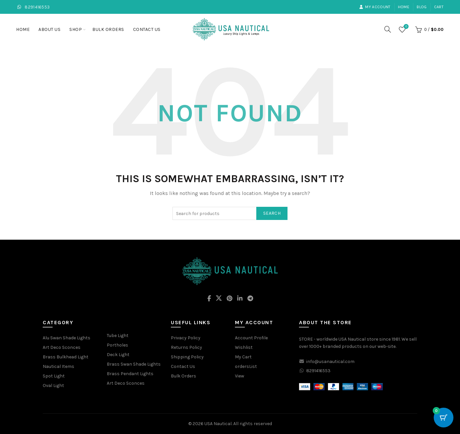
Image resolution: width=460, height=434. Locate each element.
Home (403, 7)
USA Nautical (218, 423)
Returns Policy (186, 347)
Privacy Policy (185, 338)
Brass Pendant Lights (130, 373)
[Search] (387, 29)
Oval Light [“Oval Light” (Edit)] (53, 385)
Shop (75, 29)
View (239, 376)
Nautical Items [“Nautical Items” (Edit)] (58, 366)
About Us (49, 29)
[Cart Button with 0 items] (443, 417)
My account (374, 7)
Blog (421, 7)
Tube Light (117, 335)
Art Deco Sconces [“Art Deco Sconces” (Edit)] (61, 347)
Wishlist (405, 27)
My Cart (243, 357)
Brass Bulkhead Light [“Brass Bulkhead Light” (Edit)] (65, 357)
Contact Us (147, 29)
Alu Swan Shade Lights (66, 338)
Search (272, 213)
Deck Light (118, 354)
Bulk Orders (108, 29)
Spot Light (54, 376)
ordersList (246, 366)
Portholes (117, 345)
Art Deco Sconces (126, 383)
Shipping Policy (187, 357)
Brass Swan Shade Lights (134, 364)
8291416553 (33, 7)
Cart (439, 7)
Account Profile (251, 338)
